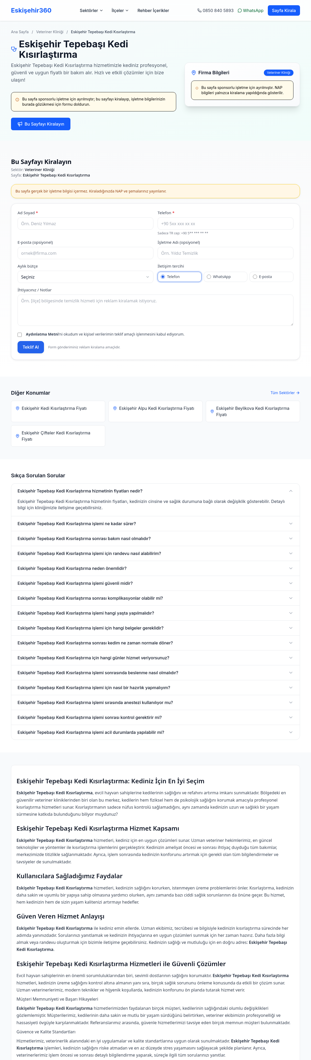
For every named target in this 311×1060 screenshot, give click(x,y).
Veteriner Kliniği (49, 32)
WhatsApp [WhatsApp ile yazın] (250, 10)
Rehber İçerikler (153, 10)
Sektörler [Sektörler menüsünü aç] (91, 10)
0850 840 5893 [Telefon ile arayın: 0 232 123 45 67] (215, 10)
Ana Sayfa (20, 32)
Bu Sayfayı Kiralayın (40, 124)
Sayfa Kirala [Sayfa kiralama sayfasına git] (284, 10)
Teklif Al (31, 347)
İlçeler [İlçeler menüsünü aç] (120, 10)
